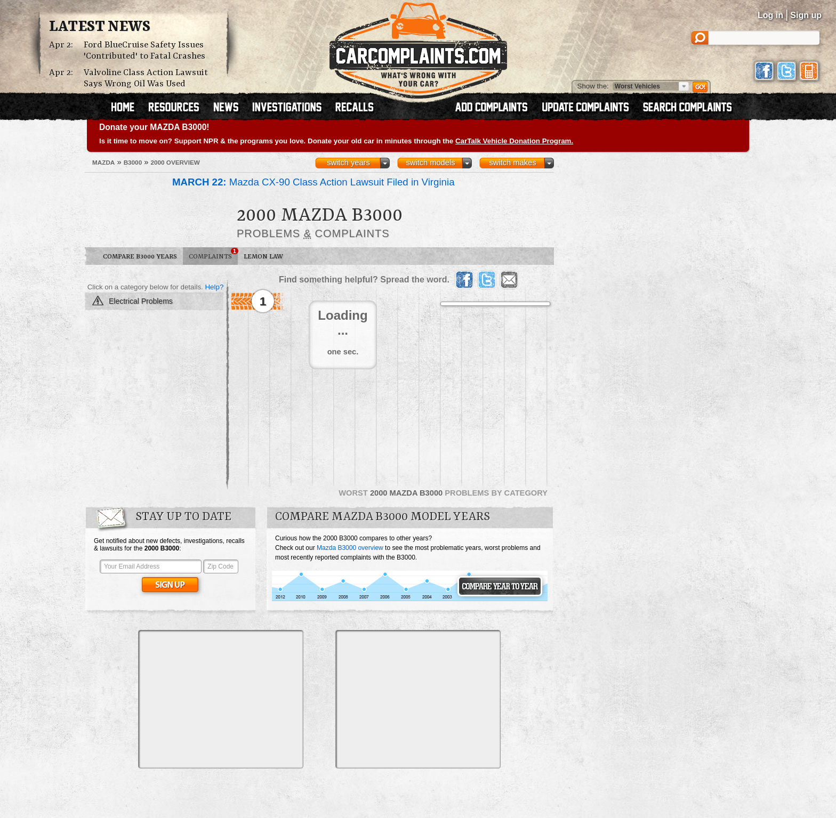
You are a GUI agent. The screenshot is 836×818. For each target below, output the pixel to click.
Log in (770, 15)
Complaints (213, 254)
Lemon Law (263, 257)
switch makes (512, 162)
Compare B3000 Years (140, 257)
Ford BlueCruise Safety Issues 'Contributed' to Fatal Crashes (144, 50)
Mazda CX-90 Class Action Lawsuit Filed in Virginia (313, 182)
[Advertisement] (221, 699)
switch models (430, 162)
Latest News (99, 27)
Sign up (806, 15)
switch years (348, 162)
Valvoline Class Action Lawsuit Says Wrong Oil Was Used (146, 78)
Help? (214, 287)
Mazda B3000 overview (350, 548)
